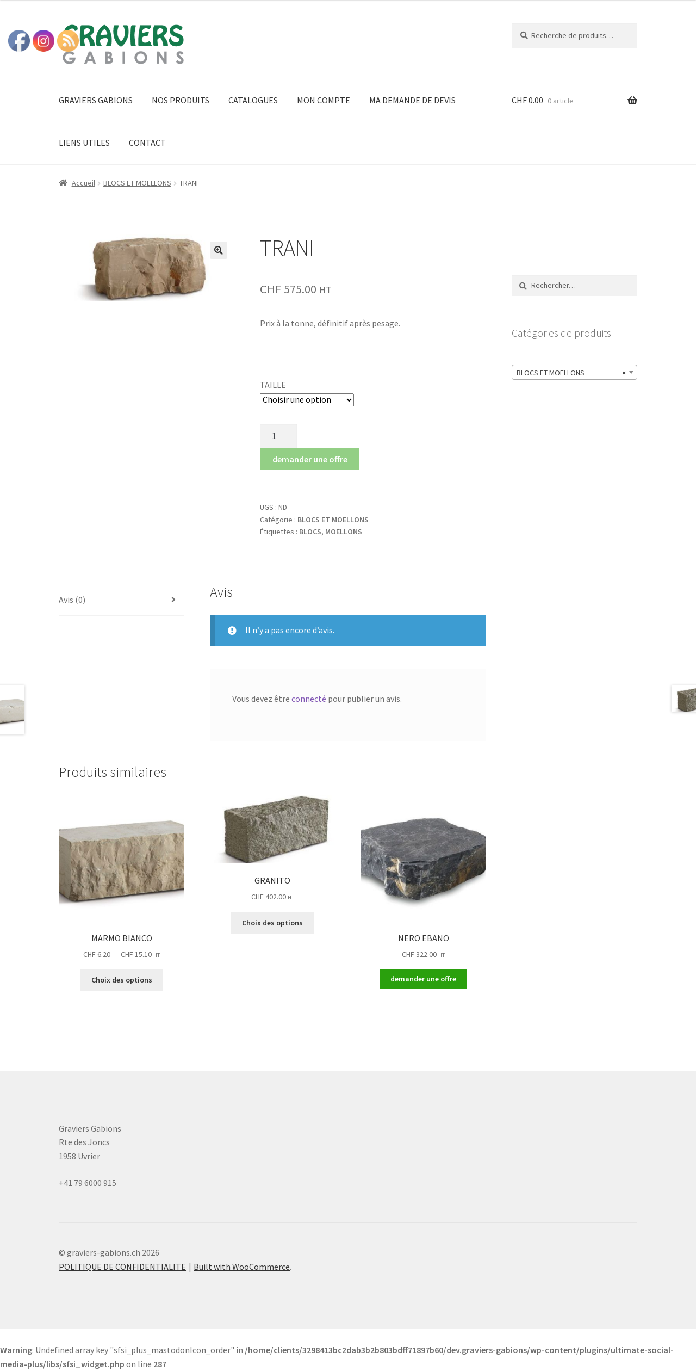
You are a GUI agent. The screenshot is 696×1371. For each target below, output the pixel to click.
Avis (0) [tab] (72, 599)
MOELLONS (343, 531)
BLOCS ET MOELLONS (137, 183)
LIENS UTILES (84, 142)
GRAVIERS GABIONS (96, 100)
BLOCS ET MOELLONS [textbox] (571, 372)
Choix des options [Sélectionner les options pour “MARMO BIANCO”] (121, 980)
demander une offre (309, 459)
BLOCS (310, 531)
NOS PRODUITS (180, 100)
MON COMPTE (323, 100)
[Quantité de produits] (278, 436)
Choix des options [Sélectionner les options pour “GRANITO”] (272, 923)
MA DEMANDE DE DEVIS (412, 100)
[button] (218, 250)
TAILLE (273, 384)
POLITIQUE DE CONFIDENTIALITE (122, 1266)
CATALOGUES (253, 100)
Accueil (83, 183)
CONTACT (147, 142)
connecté (308, 698)
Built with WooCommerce (242, 1266)
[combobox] (574, 372)
